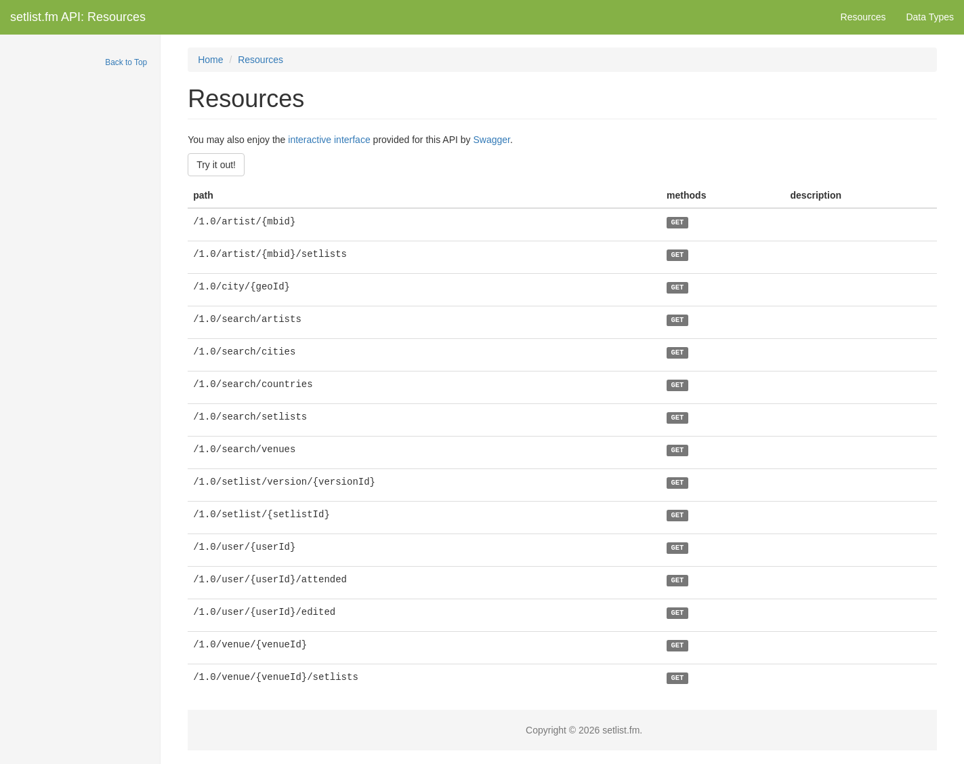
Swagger (491, 139)
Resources (863, 17)
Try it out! (216, 164)
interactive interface (329, 139)
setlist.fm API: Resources (78, 17)
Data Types (930, 17)
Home (210, 59)
